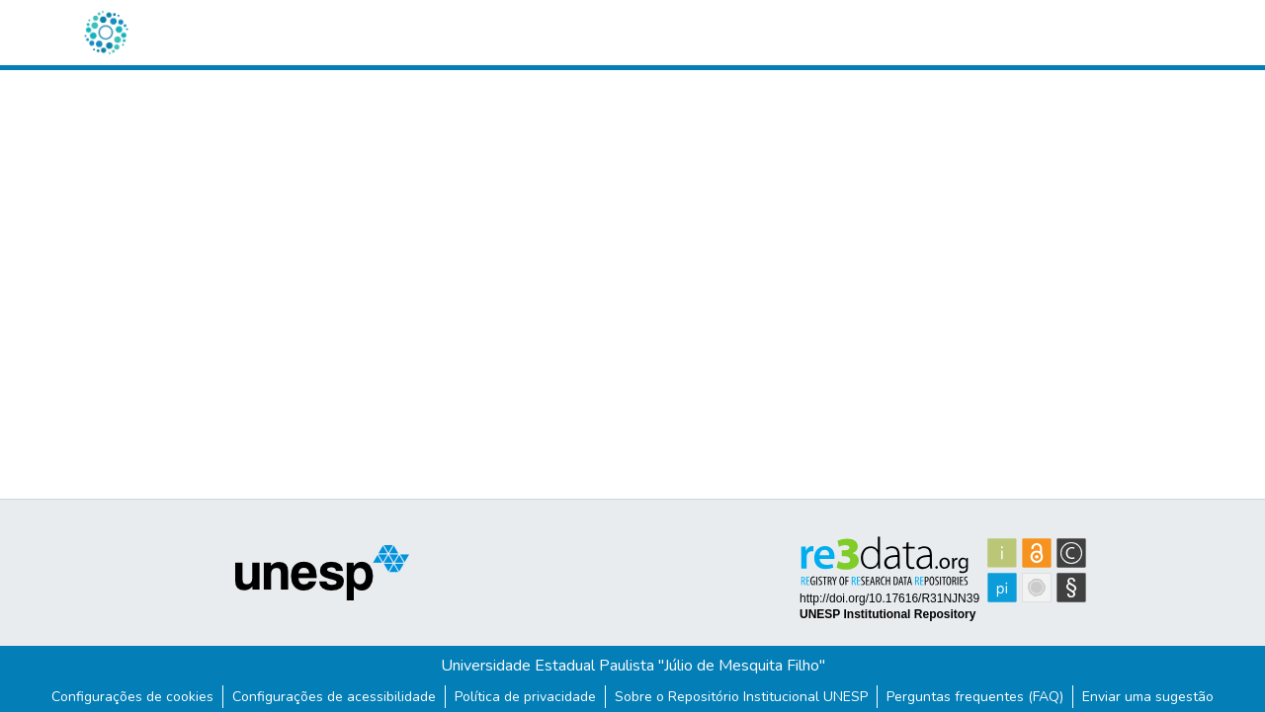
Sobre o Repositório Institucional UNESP (741, 696)
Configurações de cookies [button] (132, 696)
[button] (105, 32)
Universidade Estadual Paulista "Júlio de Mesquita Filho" (633, 665)
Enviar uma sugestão (1148, 696)
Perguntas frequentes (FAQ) (974, 696)
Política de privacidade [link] (525, 696)
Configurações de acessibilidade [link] (334, 696)
